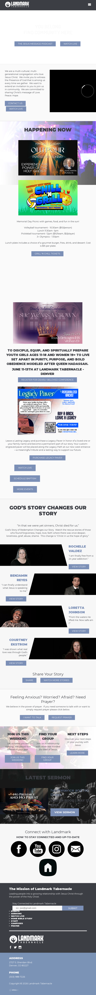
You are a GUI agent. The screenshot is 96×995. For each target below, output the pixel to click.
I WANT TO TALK (32, 717)
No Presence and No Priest (69, 792)
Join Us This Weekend (17, 758)
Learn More (77, 753)
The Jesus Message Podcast (35, 44)
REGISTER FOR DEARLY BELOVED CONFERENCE (47, 379)
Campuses (17, 923)
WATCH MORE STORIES (56, 680)
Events (15, 911)
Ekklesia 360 (14, 990)
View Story (79, 566)
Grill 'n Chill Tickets (47, 253)
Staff (14, 921)
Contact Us (15, 103)
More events (25, 489)
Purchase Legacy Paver (47, 457)
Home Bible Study (21, 918)
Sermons (16, 914)
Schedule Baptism (25, 478)
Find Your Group (47, 758)
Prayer (15, 926)
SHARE (29, 680)
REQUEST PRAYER (62, 717)
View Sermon (64, 812)
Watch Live (70, 44)
